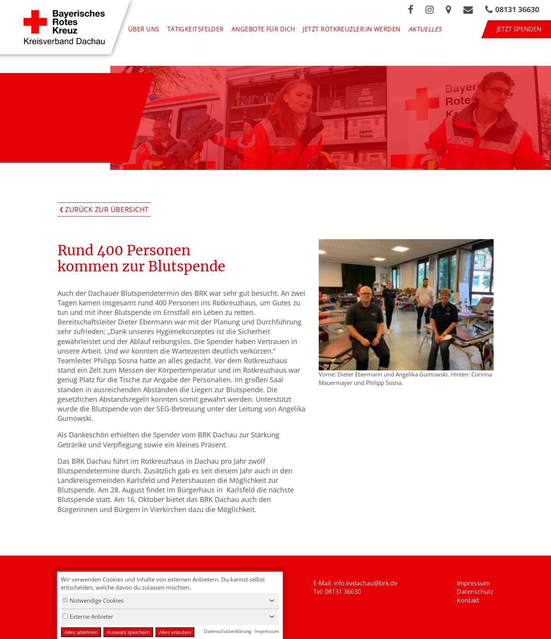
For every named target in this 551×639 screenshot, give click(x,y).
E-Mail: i (324, 583)
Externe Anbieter (88, 616)
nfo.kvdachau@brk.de (366, 583)
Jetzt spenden (519, 29)
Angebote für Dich (263, 29)
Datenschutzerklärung (227, 631)
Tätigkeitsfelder (195, 29)
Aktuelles (425, 29)
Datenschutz (475, 591)
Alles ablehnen (81, 632)
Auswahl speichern (128, 632)
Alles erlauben (175, 632)
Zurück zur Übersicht (107, 209)
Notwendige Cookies (93, 600)
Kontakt (468, 600)
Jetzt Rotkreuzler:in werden (351, 29)
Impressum (473, 583)
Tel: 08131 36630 (337, 591)
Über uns (144, 29)
